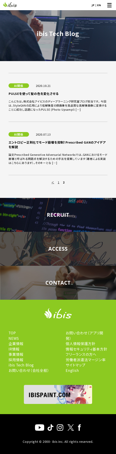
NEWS (14, 338)
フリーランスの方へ (81, 354)
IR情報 (14, 348)
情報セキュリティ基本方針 (86, 348)
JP (93, 5)
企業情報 (16, 343)
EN (99, 5)
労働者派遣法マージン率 (86, 359)
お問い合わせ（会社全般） (29, 370)
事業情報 (16, 354)
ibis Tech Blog (21, 364)
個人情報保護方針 (80, 343)
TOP (12, 332)
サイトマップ (75, 364)
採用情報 (16, 359)
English (72, 370)
